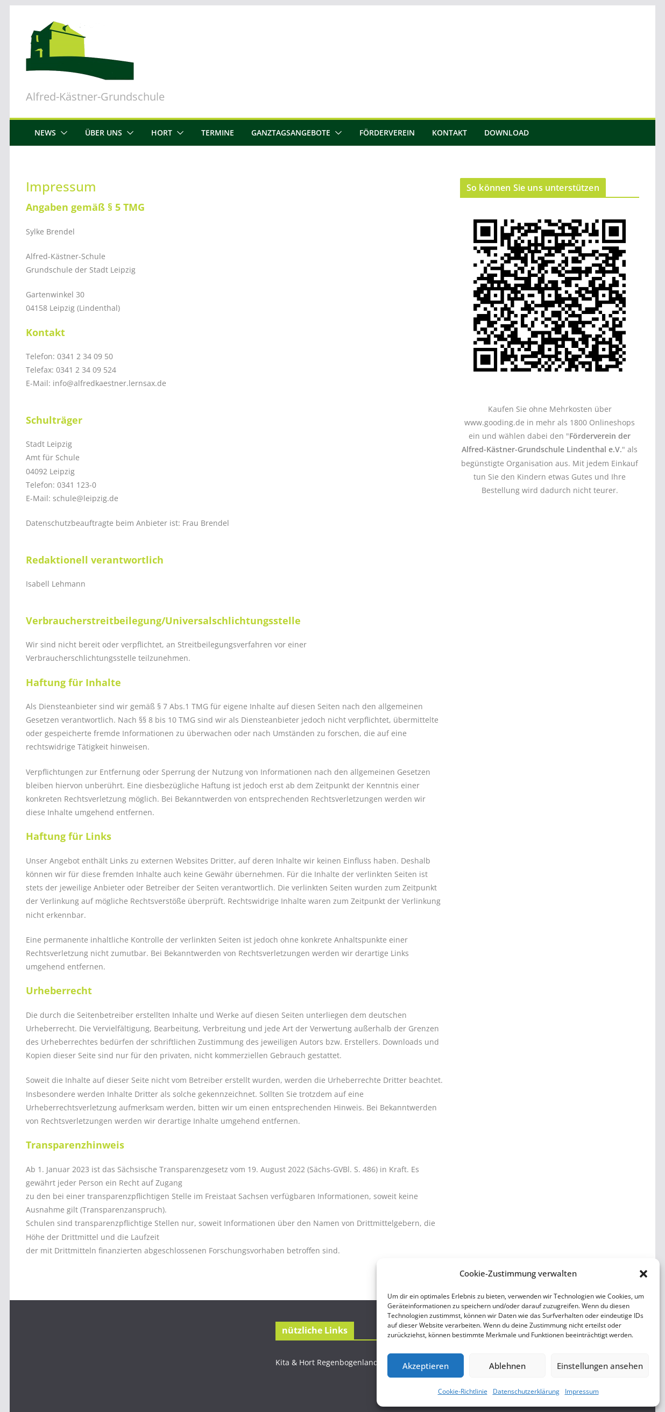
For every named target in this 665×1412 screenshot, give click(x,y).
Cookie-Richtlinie (462, 1391)
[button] (643, 1273)
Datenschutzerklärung (526, 1391)
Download (506, 132)
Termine (217, 132)
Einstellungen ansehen (600, 1365)
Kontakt (449, 132)
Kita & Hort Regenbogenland (326, 1362)
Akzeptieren (425, 1365)
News (45, 132)
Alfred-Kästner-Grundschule (95, 96)
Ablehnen (507, 1365)
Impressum (582, 1391)
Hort (161, 132)
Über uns (103, 132)
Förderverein (387, 132)
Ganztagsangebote (290, 132)
